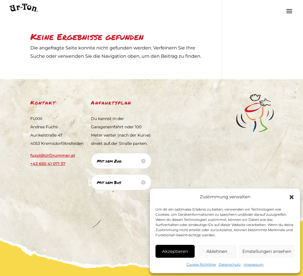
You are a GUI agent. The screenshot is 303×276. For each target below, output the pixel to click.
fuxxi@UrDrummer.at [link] (52, 155)
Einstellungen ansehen (266, 251)
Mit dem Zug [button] (109, 161)
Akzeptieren (175, 251)
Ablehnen (216, 251)
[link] (19, 7)
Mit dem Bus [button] (109, 182)
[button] (291, 197)
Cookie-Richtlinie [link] (201, 264)
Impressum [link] (254, 264)
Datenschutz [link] (230, 264)
